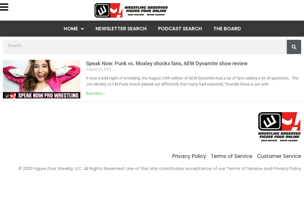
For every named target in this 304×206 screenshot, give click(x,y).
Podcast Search (180, 28)
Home (74, 28)
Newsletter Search (121, 28)
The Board (227, 28)
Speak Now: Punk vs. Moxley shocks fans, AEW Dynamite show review (167, 63)
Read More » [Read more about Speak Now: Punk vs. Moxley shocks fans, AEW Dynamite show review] (95, 94)
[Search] (294, 47)
